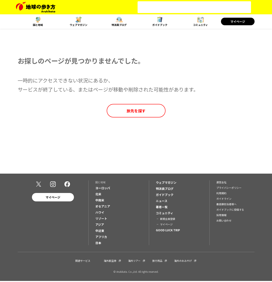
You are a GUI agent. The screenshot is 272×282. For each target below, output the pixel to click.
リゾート (101, 219)
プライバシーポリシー (229, 188)
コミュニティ (200, 25)
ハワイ (99, 213)
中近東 (99, 232)
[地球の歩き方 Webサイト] (35, 7)
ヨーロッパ (102, 189)
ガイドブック (159, 25)
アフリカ (101, 238)
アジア (99, 225)
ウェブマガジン (78, 25)
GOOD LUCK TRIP (168, 231)
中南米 (99, 201)
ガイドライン (223, 199)
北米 (98, 195)
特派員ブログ (119, 25)
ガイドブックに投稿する (230, 210)
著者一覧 (162, 208)
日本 (98, 244)
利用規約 (221, 194)
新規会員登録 (167, 220)
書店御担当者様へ (226, 205)
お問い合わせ (223, 221)
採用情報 (221, 216)
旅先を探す (136, 110)
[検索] (190, 7)
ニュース (161, 202)
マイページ (237, 21)
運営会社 (221, 183)
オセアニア (102, 207)
